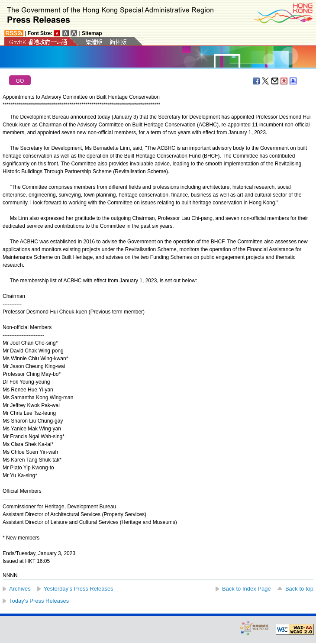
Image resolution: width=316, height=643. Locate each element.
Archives (20, 588)
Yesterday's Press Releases (78, 588)
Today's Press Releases (39, 601)
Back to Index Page (246, 588)
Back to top (299, 588)
